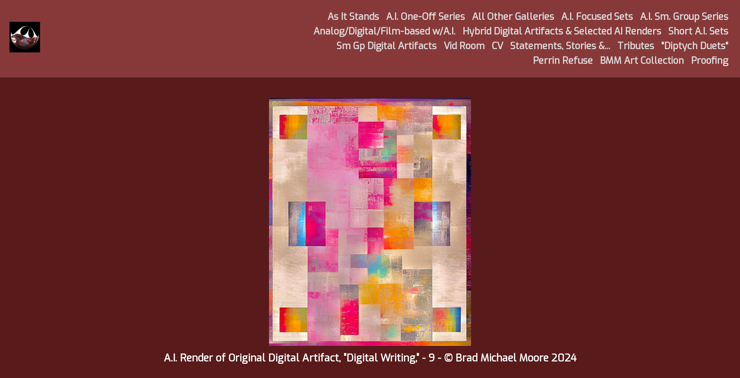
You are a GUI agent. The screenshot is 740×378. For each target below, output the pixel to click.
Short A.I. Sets (698, 31)
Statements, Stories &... (560, 46)
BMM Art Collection (642, 60)
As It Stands (353, 16)
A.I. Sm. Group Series (684, 16)
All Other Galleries (513, 16)
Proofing (709, 60)
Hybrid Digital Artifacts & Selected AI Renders (561, 31)
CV (497, 46)
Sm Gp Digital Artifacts (386, 46)
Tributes (635, 46)
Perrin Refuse (563, 60)
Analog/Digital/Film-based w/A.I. (384, 31)
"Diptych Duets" (694, 46)
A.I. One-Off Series (425, 16)
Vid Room (464, 46)
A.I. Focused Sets (597, 16)
